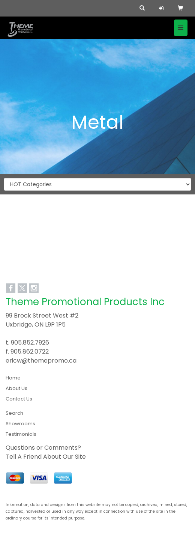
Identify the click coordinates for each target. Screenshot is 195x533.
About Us (16, 388)
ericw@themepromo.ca (41, 360)
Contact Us (19, 398)
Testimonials (21, 434)
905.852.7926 (30, 342)
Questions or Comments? (43, 447)
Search (14, 413)
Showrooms (20, 423)
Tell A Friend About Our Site (46, 456)
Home (13, 377)
